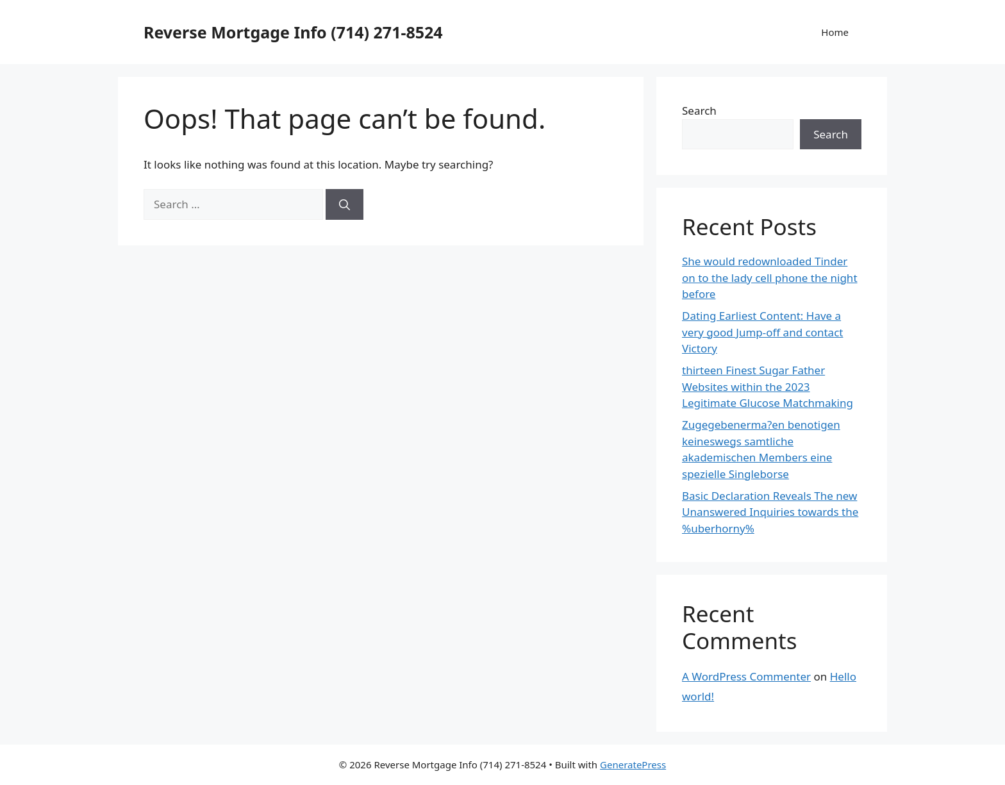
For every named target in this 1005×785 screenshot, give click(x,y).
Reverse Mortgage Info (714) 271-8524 (293, 32)
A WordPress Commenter (746, 676)
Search (699, 110)
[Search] (344, 204)
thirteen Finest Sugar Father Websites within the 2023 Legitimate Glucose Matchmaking (767, 386)
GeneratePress (633, 764)
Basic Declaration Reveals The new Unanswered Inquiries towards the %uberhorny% (770, 512)
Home (835, 32)
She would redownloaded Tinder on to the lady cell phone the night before (770, 277)
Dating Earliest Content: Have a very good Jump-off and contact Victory (762, 332)
